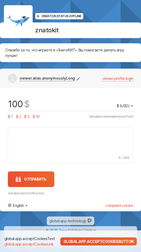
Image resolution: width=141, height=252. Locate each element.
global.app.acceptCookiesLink (29, 244)
